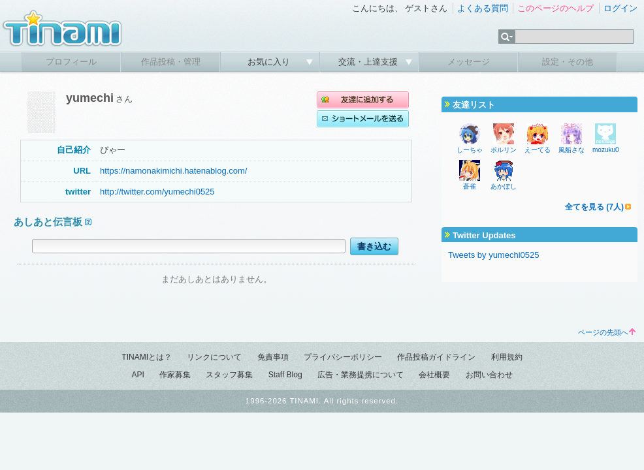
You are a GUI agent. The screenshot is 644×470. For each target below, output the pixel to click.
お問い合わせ (489, 374)
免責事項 (273, 357)
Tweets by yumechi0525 (493, 255)
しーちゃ (470, 149)
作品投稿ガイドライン (436, 357)
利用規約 (507, 357)
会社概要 (434, 374)
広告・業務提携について (360, 374)
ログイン (620, 8)
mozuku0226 (611, 149)
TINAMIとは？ (146, 357)
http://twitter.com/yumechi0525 (157, 191)
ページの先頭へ (607, 332)
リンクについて (214, 357)
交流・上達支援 (369, 62)
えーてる (537, 149)
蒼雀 (469, 186)
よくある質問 (482, 8)
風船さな (571, 149)
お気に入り (270, 62)
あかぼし (504, 186)
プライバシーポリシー (343, 357)
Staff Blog (285, 374)
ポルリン (504, 149)
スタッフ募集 (229, 374)
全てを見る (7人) (594, 207)
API (137, 374)
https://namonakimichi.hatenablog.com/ (173, 171)
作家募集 (175, 374)
